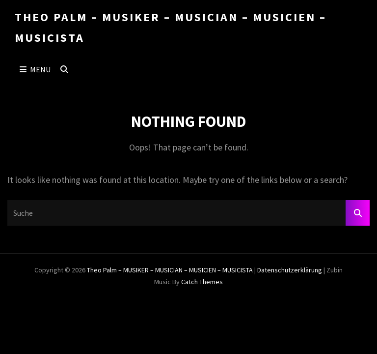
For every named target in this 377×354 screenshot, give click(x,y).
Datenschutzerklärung (289, 270)
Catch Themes (202, 281)
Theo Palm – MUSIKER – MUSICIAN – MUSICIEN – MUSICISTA (170, 270)
